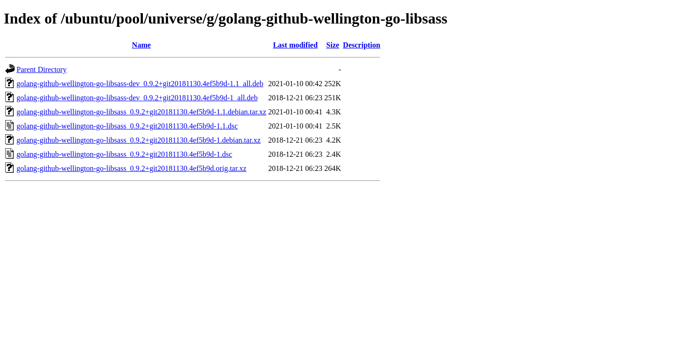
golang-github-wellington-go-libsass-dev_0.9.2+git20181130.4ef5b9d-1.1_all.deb (140, 84)
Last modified (295, 45)
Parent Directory (41, 69)
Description (361, 45)
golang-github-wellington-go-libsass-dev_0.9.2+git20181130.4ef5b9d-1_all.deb (137, 98)
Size (333, 45)
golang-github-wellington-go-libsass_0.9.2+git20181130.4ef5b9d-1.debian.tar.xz (139, 140)
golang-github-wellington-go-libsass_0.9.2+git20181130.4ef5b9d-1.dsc (124, 154)
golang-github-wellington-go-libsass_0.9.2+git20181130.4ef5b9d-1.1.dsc (127, 126)
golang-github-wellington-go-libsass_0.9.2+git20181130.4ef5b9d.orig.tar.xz (131, 168)
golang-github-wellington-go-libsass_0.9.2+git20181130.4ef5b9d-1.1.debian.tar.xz (141, 112)
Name (141, 45)
